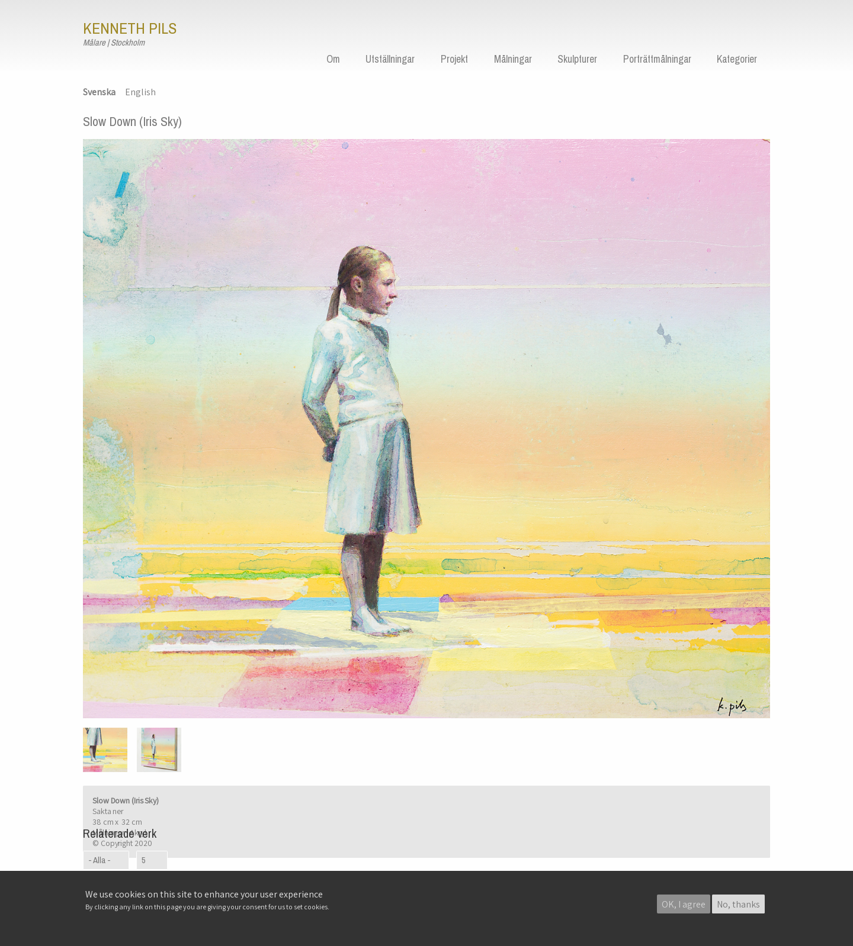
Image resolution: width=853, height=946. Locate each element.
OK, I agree (684, 905)
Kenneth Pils (130, 28)
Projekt (454, 59)
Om (333, 59)
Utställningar (390, 59)
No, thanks (738, 905)
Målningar (513, 59)
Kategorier (737, 59)
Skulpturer (577, 59)
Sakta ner (107, 811)
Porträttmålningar (657, 59)
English (140, 92)
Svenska (99, 92)
